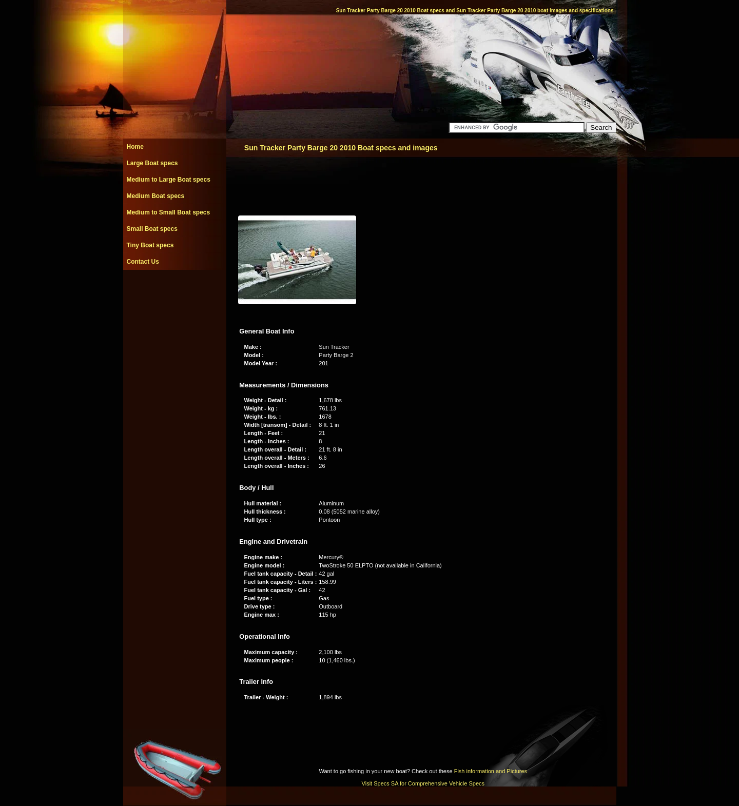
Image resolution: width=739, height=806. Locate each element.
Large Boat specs (152, 163)
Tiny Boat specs (150, 245)
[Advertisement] (174, 293)
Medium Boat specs (156, 196)
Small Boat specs (152, 228)
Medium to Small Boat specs (168, 212)
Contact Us (143, 261)
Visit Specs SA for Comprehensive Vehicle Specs (423, 783)
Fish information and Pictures (490, 771)
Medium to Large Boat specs (168, 179)
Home (135, 146)
